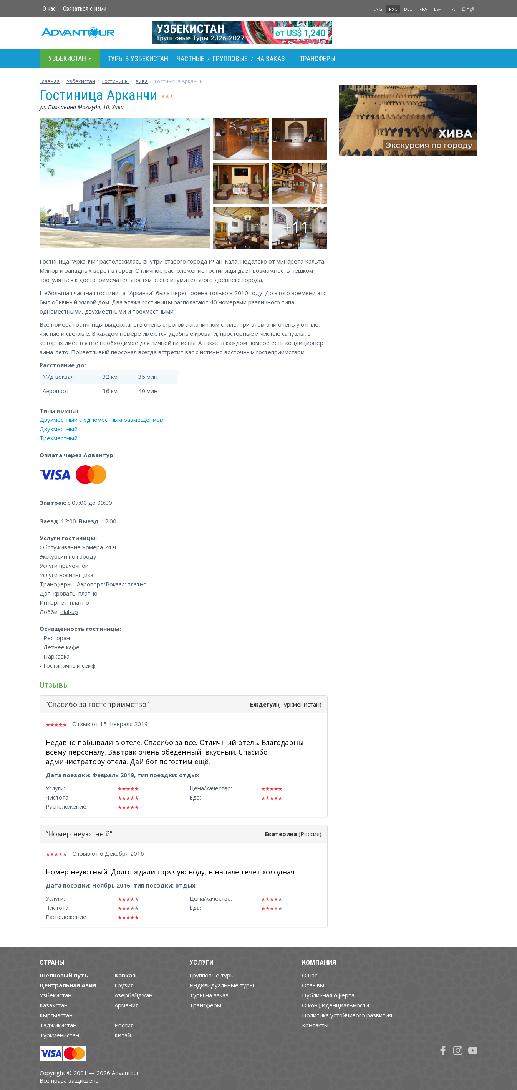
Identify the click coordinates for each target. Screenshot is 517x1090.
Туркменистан (59, 1035)
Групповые (230, 59)
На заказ (270, 59)
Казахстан (54, 1005)
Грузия (124, 985)
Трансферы (317, 59)
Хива (142, 81)
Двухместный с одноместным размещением (102, 419)
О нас (49, 8)
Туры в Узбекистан (138, 59)
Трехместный (59, 438)
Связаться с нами (84, 8)
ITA (451, 9)
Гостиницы (115, 81)
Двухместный (59, 429)
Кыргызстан (56, 1015)
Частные (190, 59)
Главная (50, 81)
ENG (377, 9)
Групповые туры (212, 975)
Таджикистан (58, 1025)
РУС (393, 9)
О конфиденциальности (335, 1005)
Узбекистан (80, 81)
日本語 (468, 9)
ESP (437, 9)
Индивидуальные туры (221, 985)
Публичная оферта (328, 995)
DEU (408, 9)
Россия (124, 1025)
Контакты (315, 1025)
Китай (122, 1035)
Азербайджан (133, 995)
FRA (423, 9)
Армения (126, 1005)
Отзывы (313, 985)
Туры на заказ (209, 995)
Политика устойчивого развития (347, 1015)
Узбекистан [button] (69, 58)
